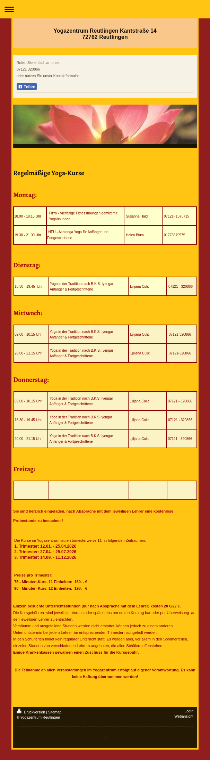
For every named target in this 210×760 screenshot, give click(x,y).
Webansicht (183, 716)
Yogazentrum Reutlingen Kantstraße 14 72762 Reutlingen (105, 34)
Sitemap (55, 712)
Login (188, 711)
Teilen (26, 86)
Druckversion (31, 712)
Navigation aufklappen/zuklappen (105, 9)
